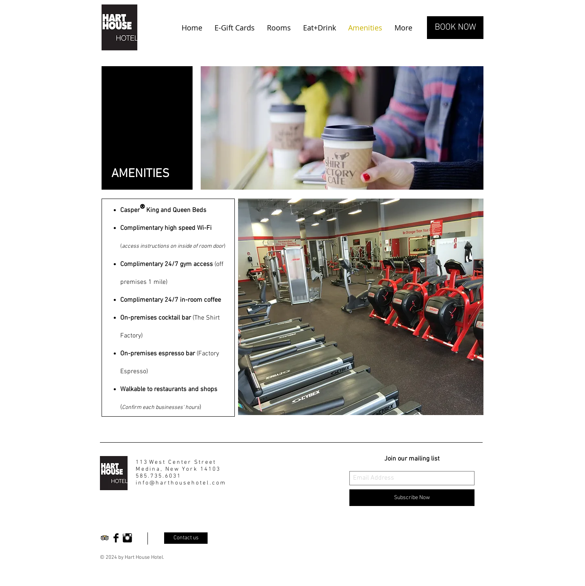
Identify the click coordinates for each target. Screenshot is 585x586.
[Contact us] (186, 538)
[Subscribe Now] (411, 497)
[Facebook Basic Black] (116, 538)
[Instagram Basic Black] (127, 538)
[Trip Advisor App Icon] (104, 538)
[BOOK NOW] (455, 27)
